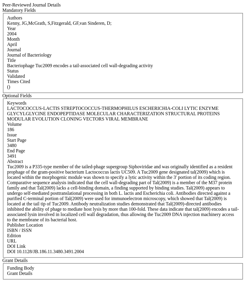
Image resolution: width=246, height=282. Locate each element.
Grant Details (19, 273)
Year (11, 28)
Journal (14, 49)
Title (11, 60)
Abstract (15, 161)
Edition (14, 235)
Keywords (17, 102)
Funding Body (20, 268)
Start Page (16, 140)
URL (12, 240)
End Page (16, 150)
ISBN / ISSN (19, 230)
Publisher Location (25, 224)
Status (13, 70)
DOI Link (16, 246)
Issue (12, 134)
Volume (14, 124)
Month (13, 39)
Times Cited (18, 81)
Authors (14, 17)
